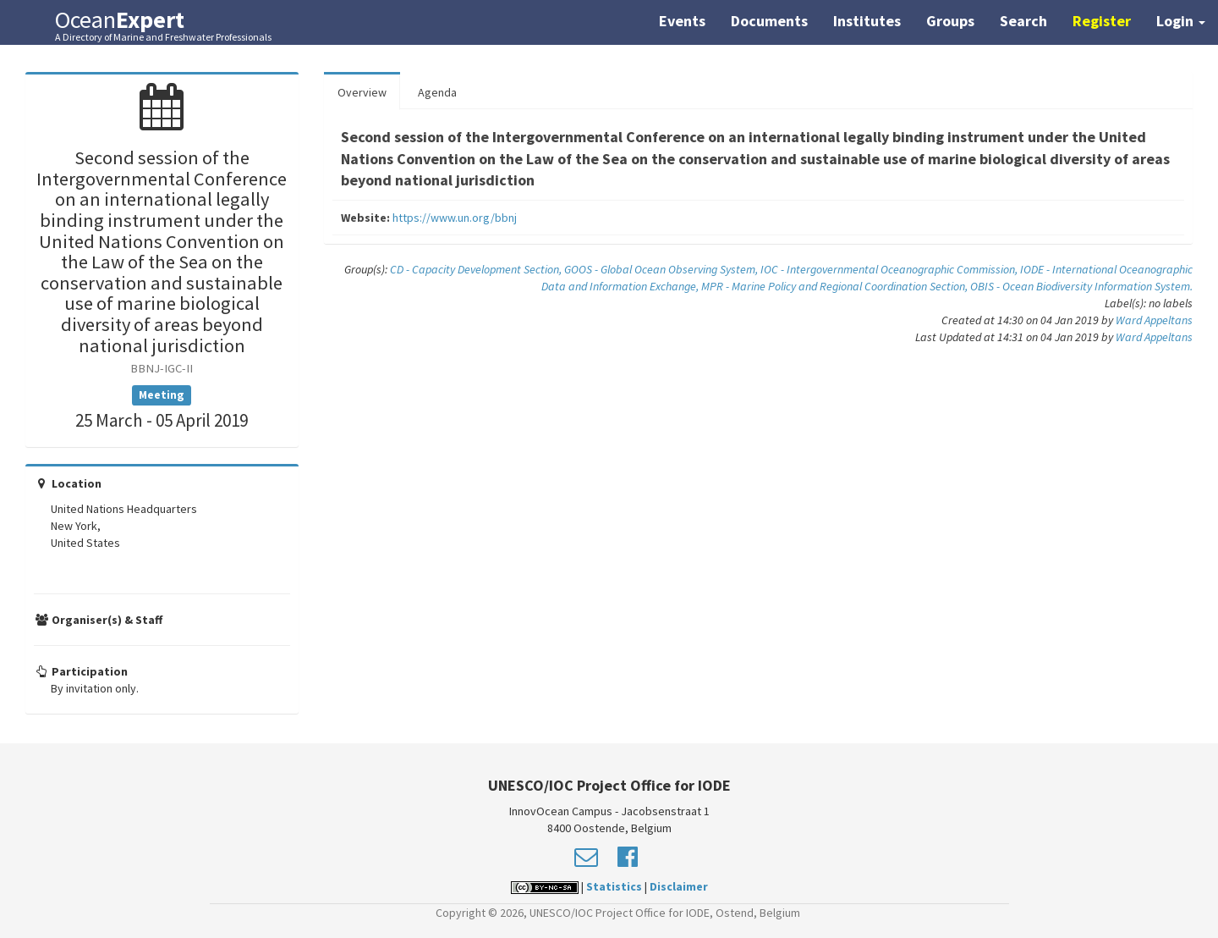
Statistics (614, 886)
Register (1102, 20)
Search (1023, 20)
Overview (362, 92)
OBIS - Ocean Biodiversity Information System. (1081, 286)
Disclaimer (679, 886)
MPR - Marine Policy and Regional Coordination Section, (835, 286)
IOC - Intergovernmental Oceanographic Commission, (890, 269)
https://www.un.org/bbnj (454, 217)
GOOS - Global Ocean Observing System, (662, 269)
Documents (769, 20)
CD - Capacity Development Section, (477, 269)
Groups (950, 20)
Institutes (867, 20)
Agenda (437, 92)
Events (682, 20)
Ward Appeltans (1154, 320)
